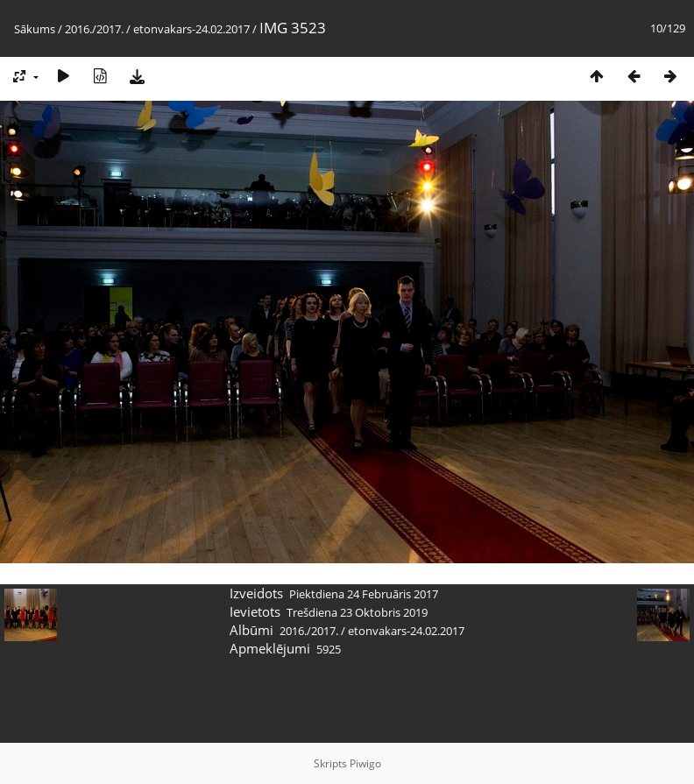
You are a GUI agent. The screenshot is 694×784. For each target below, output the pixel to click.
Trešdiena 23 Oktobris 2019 (357, 612)
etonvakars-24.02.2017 (191, 29)
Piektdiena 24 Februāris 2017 (363, 594)
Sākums (34, 29)
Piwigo (365, 763)
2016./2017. (94, 29)
